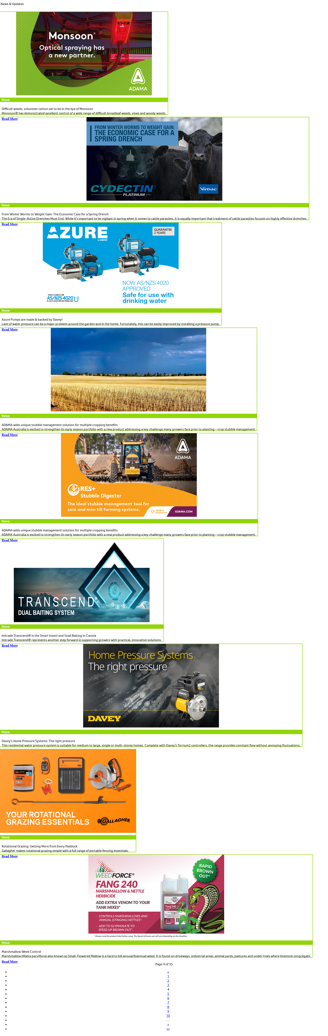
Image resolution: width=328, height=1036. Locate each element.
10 (168, 1015)
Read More (10, 961)
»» (168, 1029)
